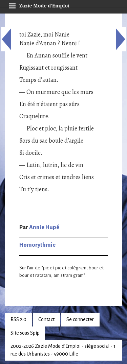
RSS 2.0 (18, 319)
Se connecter (80, 319)
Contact (46, 319)
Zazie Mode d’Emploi (38, 4)
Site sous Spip (25, 333)
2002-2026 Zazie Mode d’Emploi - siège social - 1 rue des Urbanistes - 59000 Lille (62, 350)
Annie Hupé (44, 227)
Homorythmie (37, 245)
